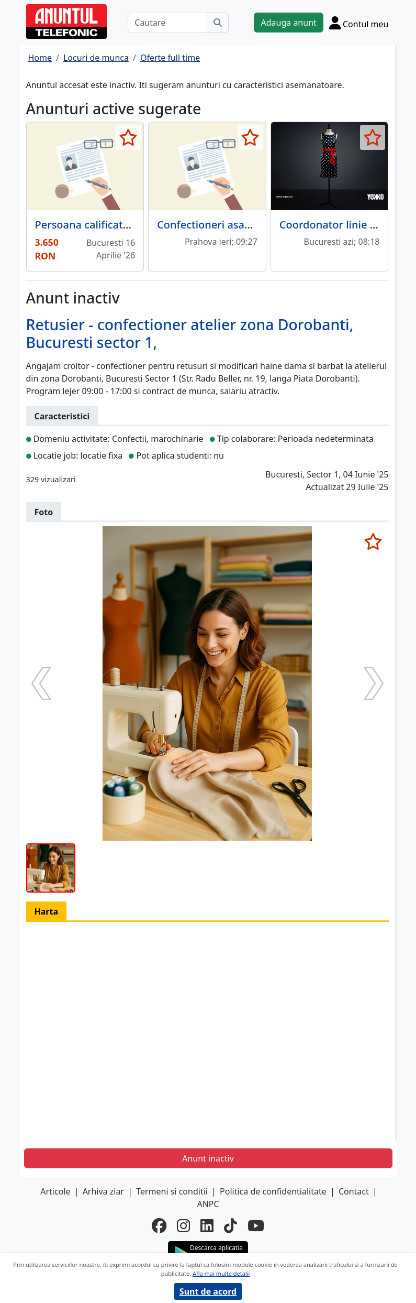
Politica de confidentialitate (273, 1191)
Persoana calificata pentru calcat (116, 225)
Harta (47, 911)
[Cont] (359, 22)
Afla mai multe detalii (221, 1273)
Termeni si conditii (172, 1191)
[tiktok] (230, 1225)
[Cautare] (167, 22)
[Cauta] (218, 22)
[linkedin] (206, 1225)
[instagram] (183, 1225)
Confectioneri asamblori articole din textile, (265, 225)
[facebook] (159, 1225)
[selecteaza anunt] (128, 137)
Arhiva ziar (103, 1191)
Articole (55, 1191)
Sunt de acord (208, 1291)
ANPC (208, 1204)
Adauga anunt (288, 22)
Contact (354, 1191)
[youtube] (256, 1225)
